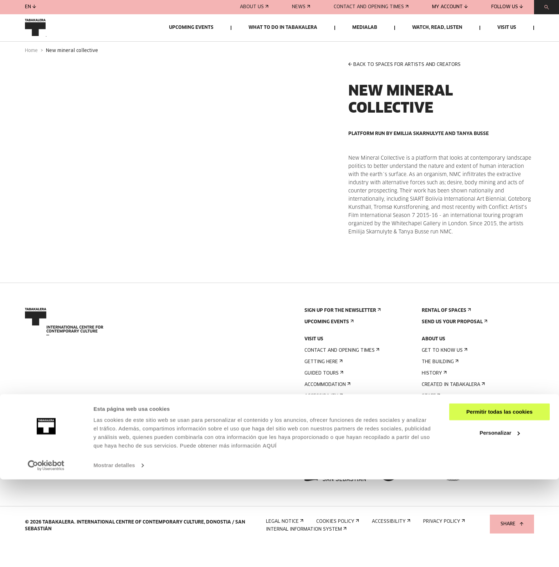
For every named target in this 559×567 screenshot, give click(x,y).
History (433, 393)
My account (450, 7)
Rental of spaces (446, 330)
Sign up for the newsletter (341, 330)
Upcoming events (191, 27)
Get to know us (444, 370)
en (30, 7)
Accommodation (326, 404)
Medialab (364, 27)
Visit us (506, 27)
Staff (430, 416)
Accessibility (323, 416)
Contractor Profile (450, 444)
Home (31, 70)
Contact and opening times (371, 7)
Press (313, 456)
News (301, 7)
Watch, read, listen (437, 27)
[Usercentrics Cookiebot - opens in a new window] (46, 553)
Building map (322, 439)
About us (254, 7)
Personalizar (499, 520)
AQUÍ (269, 533)
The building (439, 382)
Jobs (429, 433)
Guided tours (323, 393)
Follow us (507, 7)
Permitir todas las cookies (499, 499)
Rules (313, 427)
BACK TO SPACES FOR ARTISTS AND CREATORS (404, 84)
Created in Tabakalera (452, 404)
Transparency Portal (452, 456)
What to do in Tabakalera (282, 27)
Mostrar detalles (114, 553)
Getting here (322, 382)
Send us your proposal (454, 342)
